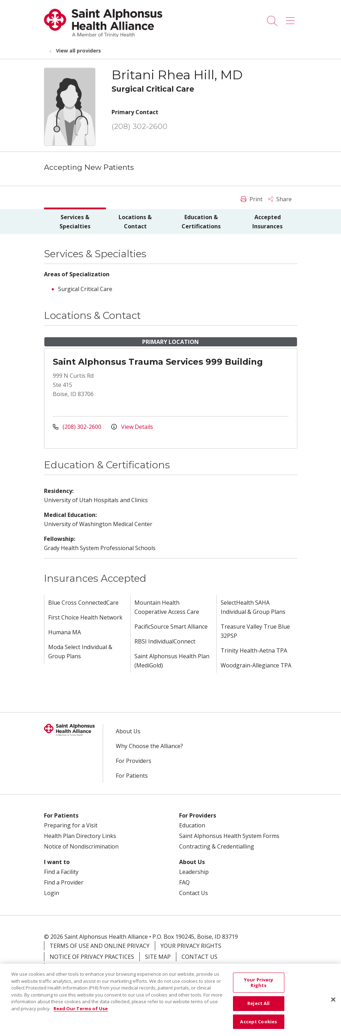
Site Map (158, 957)
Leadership (194, 872)
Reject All (258, 1008)
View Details (132, 427)
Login (51, 893)
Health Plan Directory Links (80, 836)
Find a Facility (61, 872)
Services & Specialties (74, 221)
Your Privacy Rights (190, 946)
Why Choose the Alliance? (149, 746)
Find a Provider (63, 882)
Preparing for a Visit (70, 825)
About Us (128, 731)
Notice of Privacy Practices (92, 957)
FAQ (184, 882)
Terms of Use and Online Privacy (100, 946)
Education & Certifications (201, 221)
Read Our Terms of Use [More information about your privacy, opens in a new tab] (80, 1013)
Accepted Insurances (267, 221)
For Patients (132, 775)
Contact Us (193, 893)
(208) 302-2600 (140, 126)
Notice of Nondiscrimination (81, 846)
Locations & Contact (135, 221)
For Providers (133, 761)
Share (280, 199)
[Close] (333, 1004)
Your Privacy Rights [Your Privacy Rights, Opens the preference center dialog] (258, 987)
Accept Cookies (258, 1026)
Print (252, 199)
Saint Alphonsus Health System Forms (229, 836)
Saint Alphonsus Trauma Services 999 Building (158, 362)
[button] (291, 18)
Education (192, 825)
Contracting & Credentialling (216, 846)
